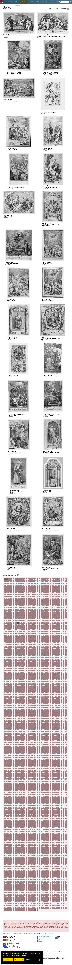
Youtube (39, 941)
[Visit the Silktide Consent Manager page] (39, 959)
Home (16, 1)
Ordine (50, 8)
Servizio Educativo (42, 938)
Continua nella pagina (8, 575)
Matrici (31, 1)
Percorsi (57, 1)
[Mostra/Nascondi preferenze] (28, 960)
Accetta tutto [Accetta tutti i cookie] (8, 959)
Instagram (40, 939)
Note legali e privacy (49, 933)
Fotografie (47, 1)
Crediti (41, 933)
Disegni (39, 1)
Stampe (24, 1)
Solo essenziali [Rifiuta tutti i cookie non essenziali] (19, 959)
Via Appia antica (19, 5)
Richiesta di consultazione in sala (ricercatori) (28, 933)
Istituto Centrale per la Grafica (10, 933)
